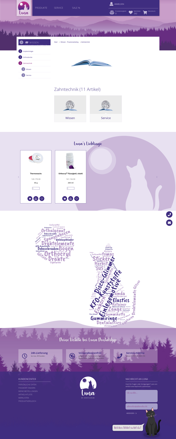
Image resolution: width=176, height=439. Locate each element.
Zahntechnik (85, 42)
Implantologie (28, 51)
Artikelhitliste (25, 394)
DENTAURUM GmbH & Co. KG (94, 432)
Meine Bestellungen (28, 391)
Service (58, 7)
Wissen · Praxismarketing (69, 42)
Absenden (130, 413)
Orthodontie (27, 57)
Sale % (76, 7)
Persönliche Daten (27, 384)
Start (55, 42)
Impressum (105, 429)
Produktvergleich (27, 401)
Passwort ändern (26, 388)
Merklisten (23, 398)
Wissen (70, 118)
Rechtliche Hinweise (73, 429)
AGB (99, 429)
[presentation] (18, 176)
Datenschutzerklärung (88, 429)
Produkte (41, 7)
